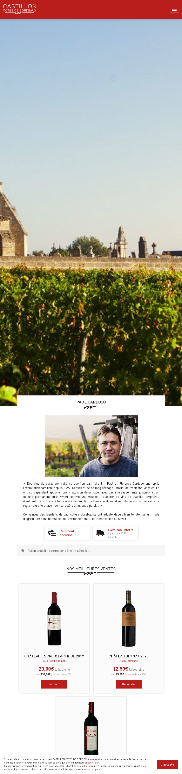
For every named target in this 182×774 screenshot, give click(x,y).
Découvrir (54, 684)
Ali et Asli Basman (54, 660)
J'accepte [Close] (167, 764)
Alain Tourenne (129, 660)
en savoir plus (92, 762)
